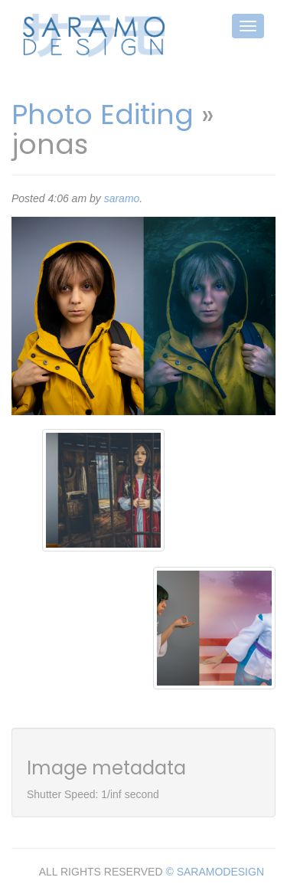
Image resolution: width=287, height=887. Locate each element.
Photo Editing (102, 114)
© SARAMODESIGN (214, 872)
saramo (122, 198)
